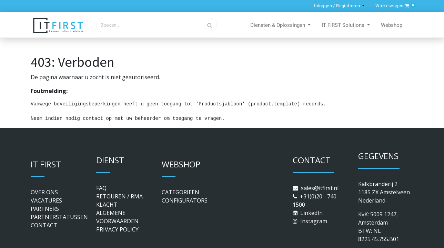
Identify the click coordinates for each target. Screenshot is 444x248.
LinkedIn (311, 213)
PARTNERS (45, 209)
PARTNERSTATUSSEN (59, 217)
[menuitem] (391, 25)
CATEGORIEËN (180, 192)
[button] (394, 5)
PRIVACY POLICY (117, 229)
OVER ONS (44, 192)
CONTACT (44, 225)
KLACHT (107, 204)
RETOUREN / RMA (119, 196)
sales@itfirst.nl (320, 188)
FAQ (101, 188)
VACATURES (46, 200)
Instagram (313, 221)
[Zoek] (210, 25)
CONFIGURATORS (185, 200)
